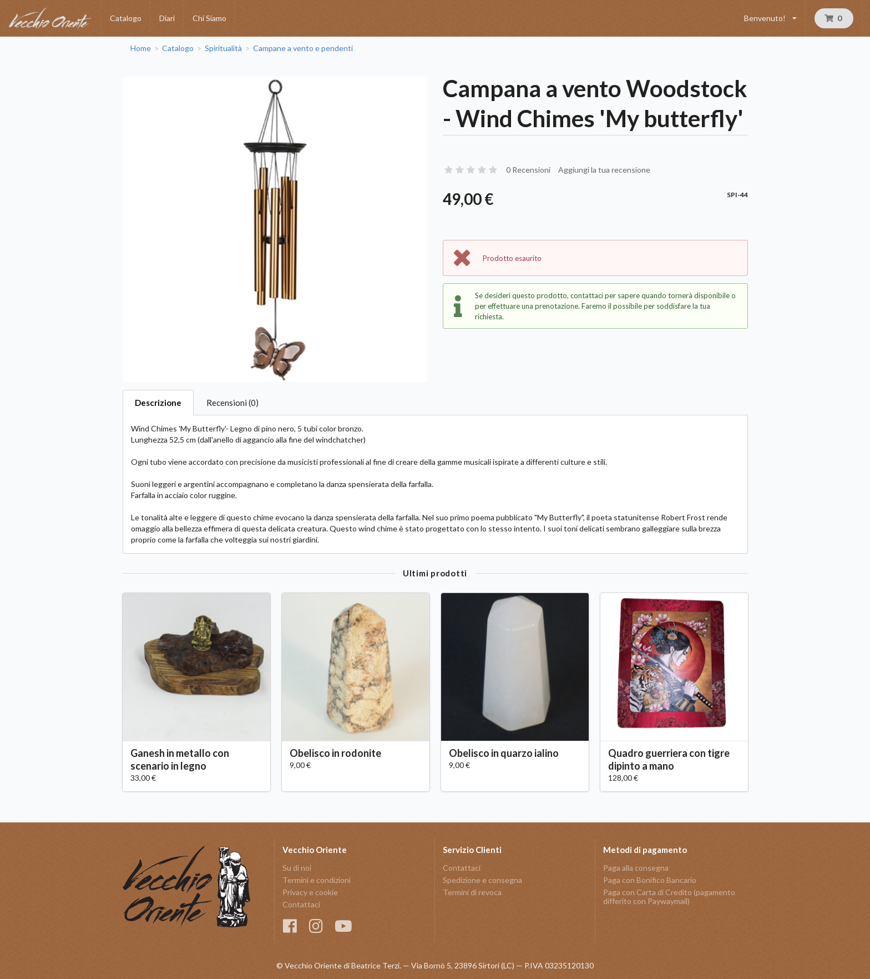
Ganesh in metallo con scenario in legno (179, 759)
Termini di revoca (472, 892)
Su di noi (296, 867)
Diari (167, 18)
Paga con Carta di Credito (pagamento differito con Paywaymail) (669, 896)
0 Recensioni (528, 169)
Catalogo (125, 18)
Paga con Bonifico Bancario (649, 880)
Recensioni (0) (232, 403)
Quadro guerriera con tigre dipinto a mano (669, 759)
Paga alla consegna (636, 867)
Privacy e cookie (310, 892)
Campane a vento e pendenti (303, 48)
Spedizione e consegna (482, 880)
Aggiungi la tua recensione (604, 169)
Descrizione (158, 403)
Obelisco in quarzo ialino (504, 753)
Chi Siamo (209, 18)
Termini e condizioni (316, 880)
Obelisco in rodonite (335, 753)
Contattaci (301, 904)
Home (140, 48)
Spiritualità (223, 48)
